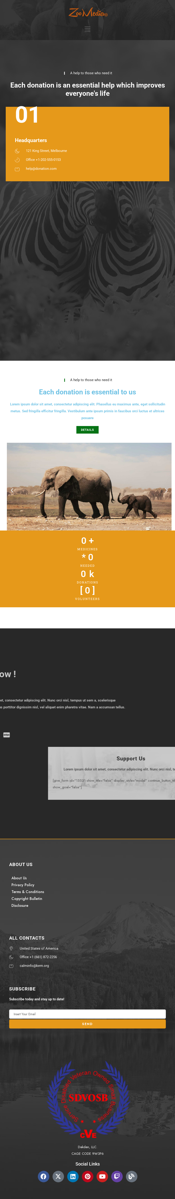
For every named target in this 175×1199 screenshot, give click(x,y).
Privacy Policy (22, 885)
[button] (12, 490)
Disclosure (19, 905)
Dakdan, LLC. (87, 1147)
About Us (19, 878)
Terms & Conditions (27, 891)
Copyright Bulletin (26, 898)
